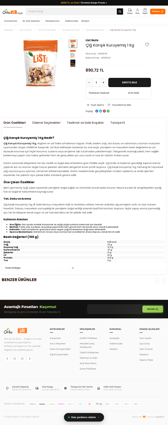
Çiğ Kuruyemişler (59, 355)
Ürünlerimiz (11, 21)
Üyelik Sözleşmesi (89, 353)
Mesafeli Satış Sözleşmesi (87, 346)
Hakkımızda (71, 21)
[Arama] (72, 11)
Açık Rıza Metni (88, 364)
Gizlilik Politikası (88, 339)
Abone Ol (152, 309)
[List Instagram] (22, 359)
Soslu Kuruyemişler (60, 349)
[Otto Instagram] (14, 359)
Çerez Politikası (88, 369)
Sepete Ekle (129, 82)
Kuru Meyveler (57, 344)
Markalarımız (53, 21)
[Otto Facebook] (7, 359)
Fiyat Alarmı (95, 105)
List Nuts (92, 40)
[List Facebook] (30, 359)
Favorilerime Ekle (119, 105)
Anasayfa (114, 340)
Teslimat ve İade (88, 359)
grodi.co (160, 417)
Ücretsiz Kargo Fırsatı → (84, 2)
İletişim (85, 21)
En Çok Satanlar (32, 21)
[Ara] (120, 11)
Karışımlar (55, 338)
